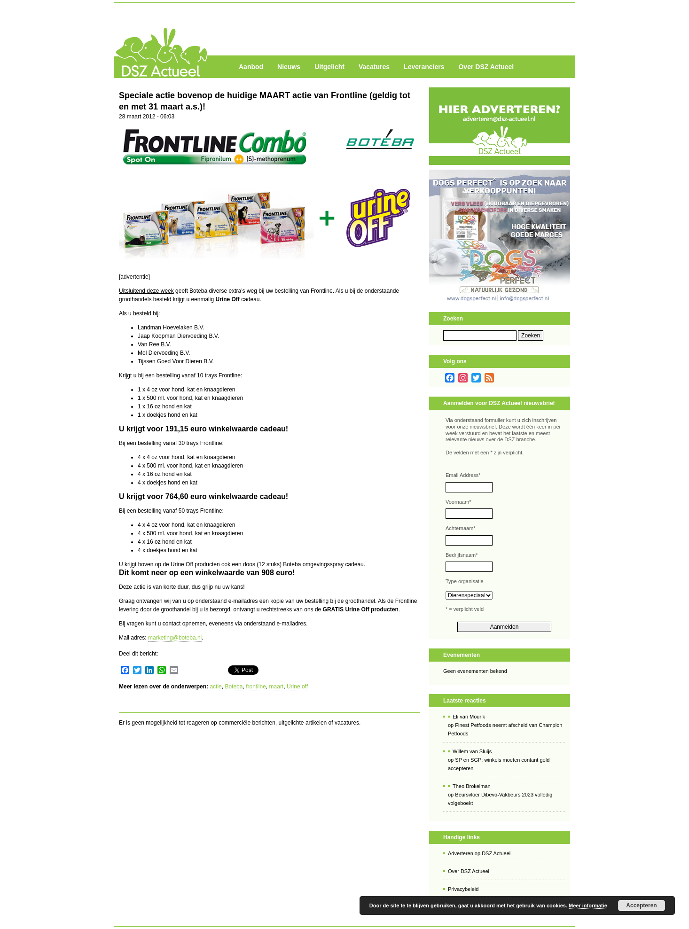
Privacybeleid (463, 889)
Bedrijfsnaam (462, 555)
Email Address (463, 475)
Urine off (297, 686)
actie (215, 686)
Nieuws (288, 66)
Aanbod (251, 66)
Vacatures (374, 66)
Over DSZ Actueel (486, 66)
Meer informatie (588, 905)
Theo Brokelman (472, 786)
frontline (256, 686)
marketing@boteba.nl (175, 637)
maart (276, 686)
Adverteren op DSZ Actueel (479, 853)
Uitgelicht (329, 66)
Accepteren (641, 905)
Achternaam (461, 528)
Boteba (234, 686)
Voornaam (458, 502)
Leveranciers (424, 66)
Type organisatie (465, 581)
